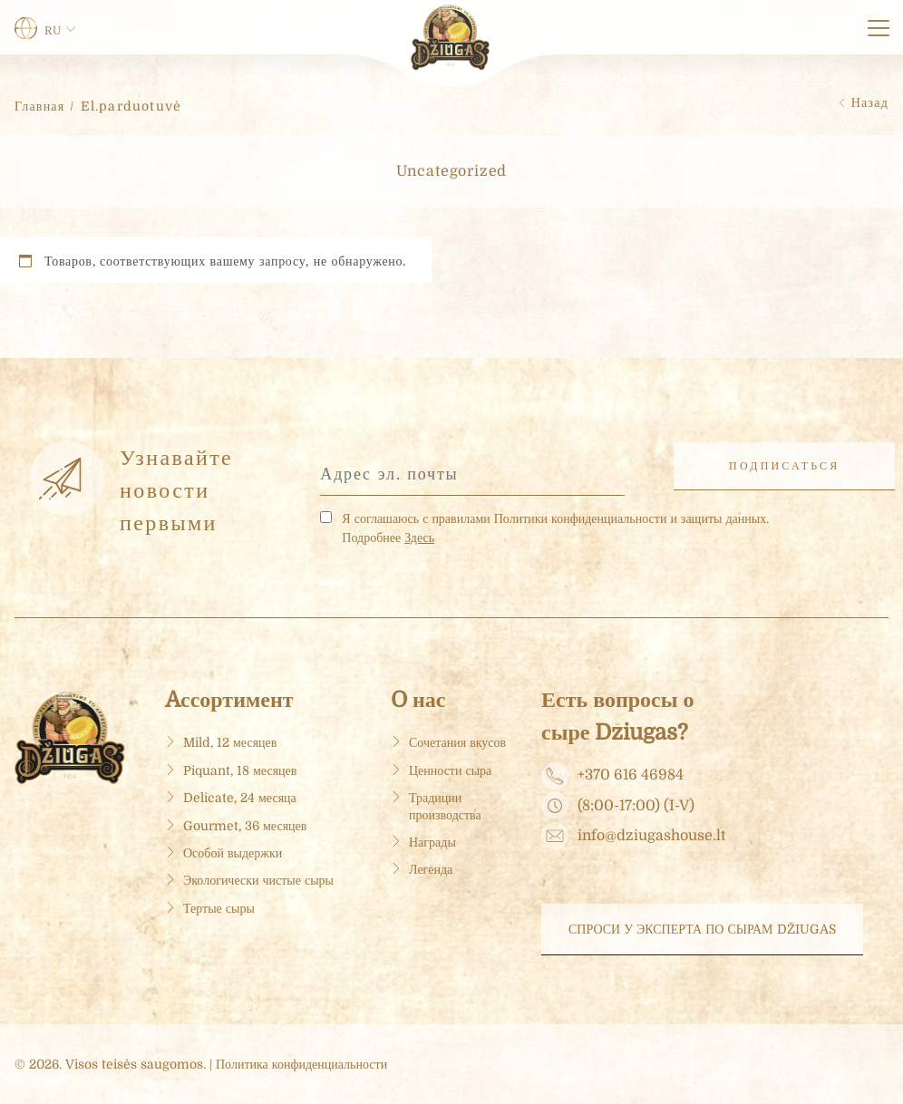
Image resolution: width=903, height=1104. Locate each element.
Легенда (430, 869)
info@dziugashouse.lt (651, 837)
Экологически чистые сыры (258, 880)
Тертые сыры (219, 908)
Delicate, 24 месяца (239, 797)
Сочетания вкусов (457, 742)
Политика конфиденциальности (301, 1064)
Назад (869, 102)
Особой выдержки (232, 853)
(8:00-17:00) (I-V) (636, 807)
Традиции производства (445, 805)
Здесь (419, 537)
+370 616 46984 (631, 776)
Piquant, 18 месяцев (239, 770)
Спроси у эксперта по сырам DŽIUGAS (702, 929)
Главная (39, 106)
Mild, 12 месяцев (230, 742)
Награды (432, 842)
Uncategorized (452, 171)
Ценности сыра (450, 770)
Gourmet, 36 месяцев (244, 825)
